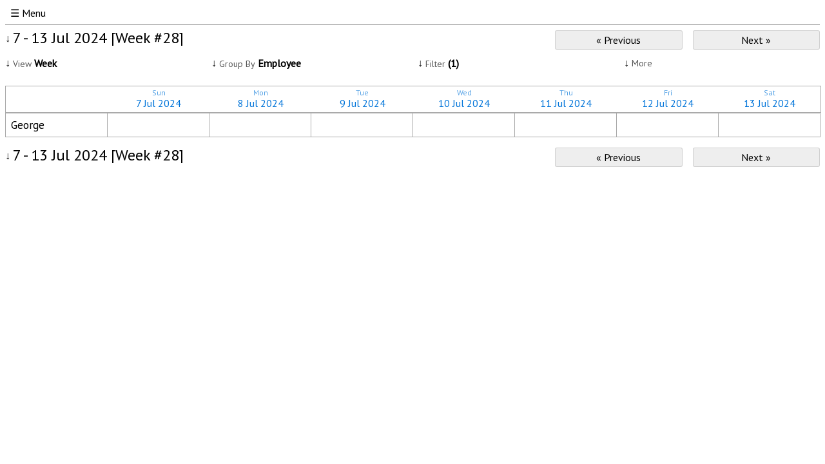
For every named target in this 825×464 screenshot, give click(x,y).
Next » (756, 40)
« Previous (618, 40)
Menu (34, 12)
